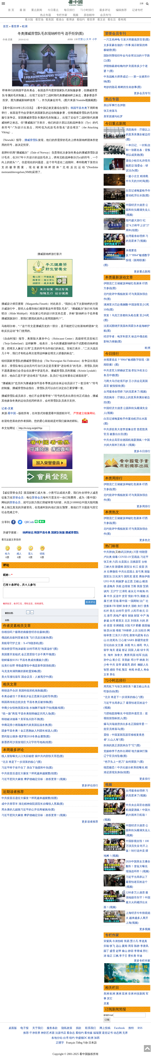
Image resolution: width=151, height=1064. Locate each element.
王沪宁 (114, 591)
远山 (118, 945)
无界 (125, 1032)
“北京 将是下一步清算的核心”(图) (22, 763)
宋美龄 (126, 659)
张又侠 (108, 561)
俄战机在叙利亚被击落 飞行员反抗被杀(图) (27, 639)
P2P (133, 625)
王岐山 (138, 581)
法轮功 (142, 630)
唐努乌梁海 (136, 635)
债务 (146, 605)
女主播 (119, 645)
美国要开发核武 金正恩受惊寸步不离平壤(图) (29, 656)
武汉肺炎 (126, 551)
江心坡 (123, 640)
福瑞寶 (97, 1032)
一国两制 (133, 600)
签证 (124, 650)
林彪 (142, 659)
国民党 (128, 576)
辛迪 (139, 955)
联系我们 (90, 1027)
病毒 (115, 556)
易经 (134, 664)
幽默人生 (143, 664)
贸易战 (135, 556)
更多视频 (144, 929)
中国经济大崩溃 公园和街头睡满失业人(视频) (138, 209)
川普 (136, 551)
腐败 (143, 596)
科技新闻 (139, 993)
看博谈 (70, 19)
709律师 (126, 630)
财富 (137, 615)
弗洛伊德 (144, 576)
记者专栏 (137, 10)
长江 (135, 566)
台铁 (144, 561)
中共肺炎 (109, 551)
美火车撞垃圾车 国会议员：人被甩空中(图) (27, 678)
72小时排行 (87, 10)
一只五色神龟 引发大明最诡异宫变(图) (127, 39)
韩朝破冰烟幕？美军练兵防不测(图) (23, 721)
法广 (142, 600)
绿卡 (143, 650)
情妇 (131, 596)
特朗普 (143, 551)
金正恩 (129, 581)
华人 (133, 645)
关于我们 (37, 1027)
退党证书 (107, 1032)
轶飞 (112, 945)
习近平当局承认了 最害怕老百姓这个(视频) (137, 881)
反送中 (117, 596)
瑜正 (109, 955)
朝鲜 (119, 605)
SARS (130, 640)
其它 (109, 998)
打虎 (109, 600)
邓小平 (135, 659)
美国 (139, 586)
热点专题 (45, 14)
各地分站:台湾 (59, 1037)
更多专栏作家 (142, 960)
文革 (106, 674)
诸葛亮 (126, 664)
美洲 (106, 993)
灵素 (106, 1003)
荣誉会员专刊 (115, 33)
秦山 (124, 950)
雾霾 (138, 625)
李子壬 (123, 955)
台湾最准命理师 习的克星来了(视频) (125, 391)
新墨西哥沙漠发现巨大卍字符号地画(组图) (27, 744)
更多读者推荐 (90, 823)
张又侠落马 (110, 110)
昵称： (8, 574)
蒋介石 (116, 659)
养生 (112, 674)
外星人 (139, 669)
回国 (131, 650)
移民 (139, 645)
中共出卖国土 (127, 571)
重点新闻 (36, 10)
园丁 (106, 950)
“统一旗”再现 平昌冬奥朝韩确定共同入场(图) (28, 715)
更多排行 (144, 778)
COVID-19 (125, 556)
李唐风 (144, 945)
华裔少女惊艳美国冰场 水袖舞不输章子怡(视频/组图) (33, 709)
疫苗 (141, 566)
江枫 (116, 955)
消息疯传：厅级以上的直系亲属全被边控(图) (138, 134)
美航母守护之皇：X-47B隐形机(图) (22, 645)
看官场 (39, 19)
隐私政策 (66, 1027)
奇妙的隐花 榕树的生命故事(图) (122, 87)
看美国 (50, 19)
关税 (118, 586)
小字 (94, 39)
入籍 (137, 650)
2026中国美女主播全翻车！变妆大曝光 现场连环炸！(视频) (138, 866)
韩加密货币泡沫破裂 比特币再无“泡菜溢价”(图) (30, 650)
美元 (112, 610)
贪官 (124, 596)
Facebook (119, 1027)
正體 (141, 3)
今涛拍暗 (117, 941)
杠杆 (106, 610)
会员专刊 (105, 14)
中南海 (141, 591)
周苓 (131, 945)
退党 (135, 576)
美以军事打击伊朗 (114, 105)
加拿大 (126, 605)
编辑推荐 (121, 10)
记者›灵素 (7, 408)
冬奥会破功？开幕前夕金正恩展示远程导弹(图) (30, 698)
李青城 (138, 950)
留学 (106, 650)
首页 (5, 26)
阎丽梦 (120, 581)
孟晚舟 (111, 586)
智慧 (106, 669)
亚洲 (124, 993)
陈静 (137, 945)
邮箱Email (108, 1015)
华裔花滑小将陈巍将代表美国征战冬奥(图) (27, 726)
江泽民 (123, 591)
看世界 (91, 19)
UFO (106, 581)
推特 (131, 1027)
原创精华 (89, 14)
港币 (109, 615)
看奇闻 (122, 19)
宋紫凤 (108, 941)
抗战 (145, 655)
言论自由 (109, 645)
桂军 (139, 655)
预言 (125, 669)
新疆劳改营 (141, 640)
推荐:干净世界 (31, 1032)
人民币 (135, 610)
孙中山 (108, 659)
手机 (118, 669)
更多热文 (144, 540)
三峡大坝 (109, 566)
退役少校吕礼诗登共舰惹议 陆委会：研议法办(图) (138, 165)
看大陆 (29, 19)
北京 (127, 620)
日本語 (93, 1042)
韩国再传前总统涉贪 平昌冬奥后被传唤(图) (27, 703)
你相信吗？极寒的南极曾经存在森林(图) (25, 633)
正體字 (60, 1042)
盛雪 (112, 950)
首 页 (11, 10)
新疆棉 (119, 566)
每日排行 (69, 10)
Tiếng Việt (82, 1042)
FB (114, 605)
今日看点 (53, 10)
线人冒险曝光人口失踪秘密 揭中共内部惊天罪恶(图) (33, 757)
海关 (112, 650)
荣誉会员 (18, 497)
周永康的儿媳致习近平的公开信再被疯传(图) (28, 811)
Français (70, 1042)
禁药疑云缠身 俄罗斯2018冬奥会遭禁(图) (26, 738)
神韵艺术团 (47, 1032)
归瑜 (106, 945)
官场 (116, 600)
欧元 (142, 610)
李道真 (143, 941)
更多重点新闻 (142, 271)
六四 (115, 561)
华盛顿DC (81, 1037)
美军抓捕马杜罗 (113, 116)
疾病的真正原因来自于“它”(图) (122, 745)
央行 (140, 605)
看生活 (112, 19)
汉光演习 (117, 576)
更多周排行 (143, 506)
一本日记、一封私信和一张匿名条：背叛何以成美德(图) (138, 150)
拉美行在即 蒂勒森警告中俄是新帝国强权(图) (29, 667)
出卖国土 (124, 561)
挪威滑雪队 (31, 140)
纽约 (72, 1037)
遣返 (118, 650)
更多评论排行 (90, 787)
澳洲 (126, 655)
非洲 (131, 993)
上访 (135, 630)
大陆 (127, 625)
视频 (75, 14)
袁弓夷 (139, 571)
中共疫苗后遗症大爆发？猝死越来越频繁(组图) (30, 775)
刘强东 (135, 620)
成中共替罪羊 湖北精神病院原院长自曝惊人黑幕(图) (33, 805)
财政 (131, 615)
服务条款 (52, 1027)
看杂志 (71, 1032)
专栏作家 (61, 14)
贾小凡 (134, 941)
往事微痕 (112, 571)
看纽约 (81, 19)
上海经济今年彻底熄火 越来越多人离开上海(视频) (138, 917)
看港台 (60, 19)
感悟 (112, 669)
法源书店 (60, 1032)
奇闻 (131, 669)
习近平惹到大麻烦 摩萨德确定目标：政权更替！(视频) (34, 780)
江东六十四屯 (120, 635)
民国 (132, 655)
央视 (127, 645)
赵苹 (118, 950)
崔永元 (132, 591)
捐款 (78, 1027)
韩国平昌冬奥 (79, 107)
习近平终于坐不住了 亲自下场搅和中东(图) (27, 769)
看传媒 (88, 1032)
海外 (111, 655)
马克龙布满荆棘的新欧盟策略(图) (21, 673)
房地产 (117, 615)
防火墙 (111, 630)
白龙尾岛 (112, 640)
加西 (97, 1037)
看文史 (101, 19)
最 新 (23, 10)
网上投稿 (105, 1027)
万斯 (133, 586)
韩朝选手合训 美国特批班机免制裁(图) (25, 692)
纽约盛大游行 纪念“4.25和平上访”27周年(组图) (137, 225)
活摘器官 (135, 561)
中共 (112, 581)
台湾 (112, 620)
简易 (126, 941)
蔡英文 (120, 620)
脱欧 (134, 605)
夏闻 (124, 945)
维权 (118, 630)
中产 (143, 615)
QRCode (29, 522)
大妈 (142, 620)
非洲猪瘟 (118, 625)
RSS (140, 1027)
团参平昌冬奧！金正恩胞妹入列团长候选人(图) (30, 732)
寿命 (146, 669)
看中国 (12, 413)
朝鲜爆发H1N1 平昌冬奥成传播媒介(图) (25, 661)
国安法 (128, 566)
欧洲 (24, 26)
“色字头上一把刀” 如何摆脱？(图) (124, 761)
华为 (137, 596)
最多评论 (104, 10)
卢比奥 (108, 556)
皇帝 (118, 664)
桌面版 (13, 1027)
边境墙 (126, 586)
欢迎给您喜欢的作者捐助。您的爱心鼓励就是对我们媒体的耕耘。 (41, 420)
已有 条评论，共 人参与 (19, 584)
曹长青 (132, 955)
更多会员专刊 (142, 93)
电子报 (24, 1027)
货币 (127, 610)
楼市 (124, 615)
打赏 (80, 39)
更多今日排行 (142, 451)
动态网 (118, 1032)
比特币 (120, 610)
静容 (131, 950)
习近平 (144, 556)
